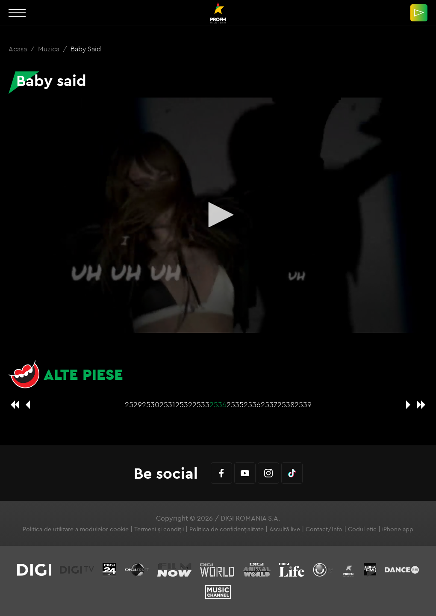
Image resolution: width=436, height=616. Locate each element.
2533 (200, 404)
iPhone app (397, 529)
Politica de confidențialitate (226, 529)
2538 (286, 404)
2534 (218, 404)
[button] (218, 215)
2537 (269, 404)
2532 (183, 404)
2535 (235, 404)
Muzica (49, 48)
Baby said (86, 48)
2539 (303, 404)
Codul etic (362, 529)
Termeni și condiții (159, 529)
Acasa (19, 48)
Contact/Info (324, 529)
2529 (133, 404)
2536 (252, 404)
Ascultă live (284, 529)
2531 (167, 404)
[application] (218, 215)
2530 (150, 404)
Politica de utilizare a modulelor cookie (76, 529)
